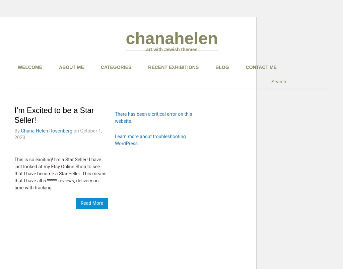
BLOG (222, 67)
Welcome (30, 67)
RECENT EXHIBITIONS (173, 67)
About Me (71, 67)
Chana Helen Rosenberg (46, 131)
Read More (92, 203)
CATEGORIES (116, 67)
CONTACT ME (261, 67)
